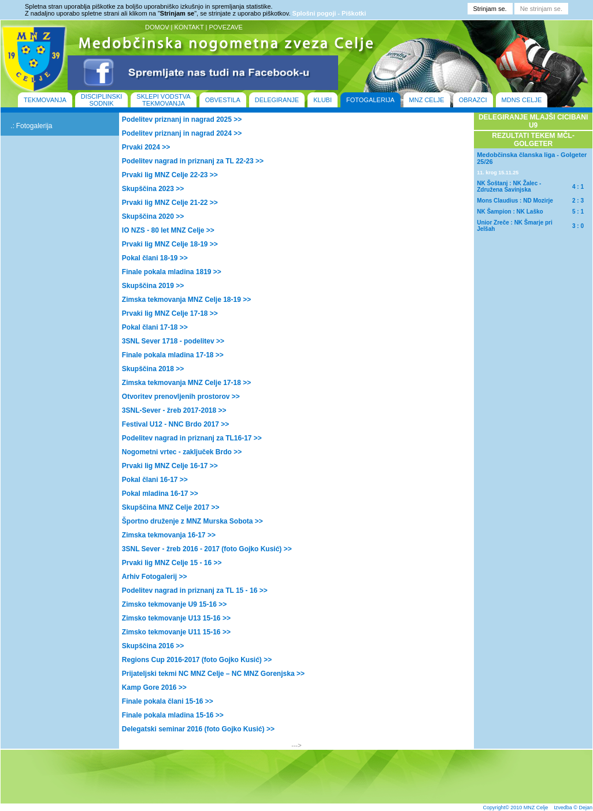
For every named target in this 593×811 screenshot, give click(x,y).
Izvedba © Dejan (573, 807)
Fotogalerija (34, 126)
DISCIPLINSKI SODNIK (102, 100)
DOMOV (157, 27)
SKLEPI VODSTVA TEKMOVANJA (163, 100)
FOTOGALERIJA (370, 99)
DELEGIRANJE (277, 99)
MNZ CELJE (426, 99)
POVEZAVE (225, 27)
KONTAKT (189, 27)
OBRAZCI (473, 99)
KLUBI (322, 99)
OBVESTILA (222, 99)
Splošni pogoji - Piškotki (329, 13)
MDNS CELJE (522, 99)
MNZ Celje (536, 807)
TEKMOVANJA (45, 99)
